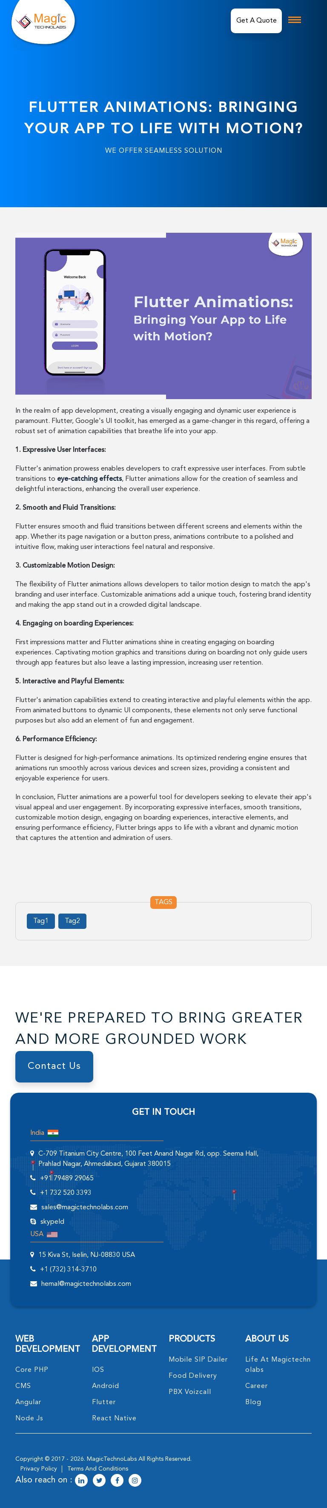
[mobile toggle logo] (294, 19)
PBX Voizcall (190, 1392)
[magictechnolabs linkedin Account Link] (81, 1481)
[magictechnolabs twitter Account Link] (99, 1481)
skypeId (52, 1222)
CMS (23, 1386)
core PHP (32, 1370)
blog (253, 1402)
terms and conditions (97, 1469)
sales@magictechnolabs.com (84, 1207)
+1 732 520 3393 (66, 1193)
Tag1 (41, 921)
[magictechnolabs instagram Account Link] (135, 1481)
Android (105, 1386)
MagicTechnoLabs (112, 1459)
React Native (114, 1418)
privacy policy (38, 1469)
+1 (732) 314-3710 (68, 1269)
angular (28, 1402)
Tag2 (72, 921)
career (256, 1386)
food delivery (193, 1376)
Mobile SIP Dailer (198, 1360)
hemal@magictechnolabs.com (86, 1284)
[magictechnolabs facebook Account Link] (117, 1481)
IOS (98, 1370)
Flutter (104, 1402)
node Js (29, 1418)
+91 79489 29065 (67, 1178)
